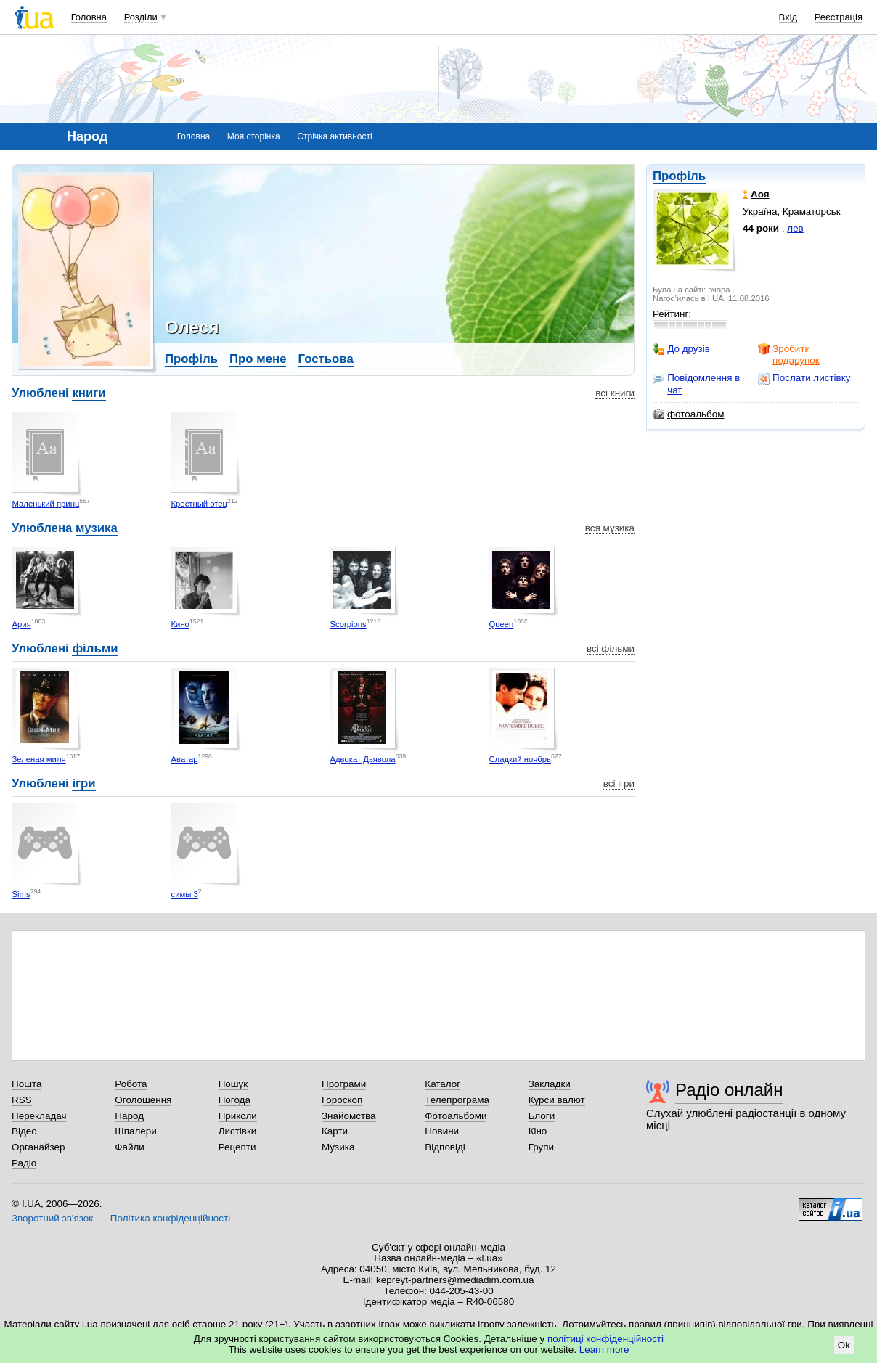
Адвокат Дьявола (362, 759)
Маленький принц (46, 503)
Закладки (550, 1083)
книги (88, 393)
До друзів (681, 349)
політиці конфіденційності (605, 1338)
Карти (335, 1131)
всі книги (615, 393)
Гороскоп (342, 1099)
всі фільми (611, 648)
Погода (234, 1099)
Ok (844, 1345)
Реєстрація (838, 17)
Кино (180, 624)
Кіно (538, 1131)
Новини (442, 1131)
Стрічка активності (334, 136)
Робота (131, 1083)
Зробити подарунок (789, 354)
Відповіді (445, 1147)
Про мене (258, 359)
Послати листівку (804, 378)
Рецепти (237, 1147)
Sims (21, 894)
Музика (338, 1147)
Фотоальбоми (455, 1115)
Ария (21, 624)
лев (795, 228)
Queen (501, 624)
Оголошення (143, 1099)
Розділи (141, 17)
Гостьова (325, 359)
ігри (83, 783)
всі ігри (619, 783)
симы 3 (184, 894)
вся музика (610, 528)
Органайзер (38, 1147)
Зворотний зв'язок (52, 1218)
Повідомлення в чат (696, 383)
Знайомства (349, 1115)
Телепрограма (457, 1099)
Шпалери (135, 1131)
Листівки (238, 1131)
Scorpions (348, 624)
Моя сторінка (253, 136)
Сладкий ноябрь (520, 759)
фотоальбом (688, 414)
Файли (129, 1147)
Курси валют (557, 1099)
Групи (541, 1147)
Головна (89, 17)
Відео (24, 1131)
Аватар (184, 759)
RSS (22, 1099)
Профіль (679, 176)
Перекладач (39, 1115)
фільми (95, 648)
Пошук (233, 1083)
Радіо (24, 1163)
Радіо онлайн (729, 1090)
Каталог (442, 1083)
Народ (129, 1115)
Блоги (542, 1115)
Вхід (788, 17)
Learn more (604, 1349)
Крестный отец (199, 503)
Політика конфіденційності (170, 1218)
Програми (344, 1083)
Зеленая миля (39, 759)
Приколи (238, 1115)
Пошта (26, 1083)
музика (97, 528)
